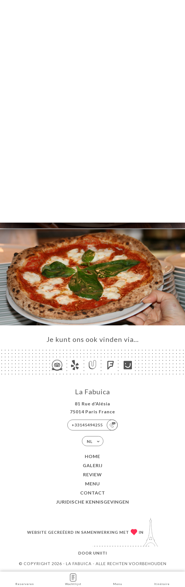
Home (92, 456)
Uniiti (100, 553)
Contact (92, 492)
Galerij (92, 465)
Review (92, 474)
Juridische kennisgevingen (92, 501)
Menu (92, 483)
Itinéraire (162, 579)
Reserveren (24, 579)
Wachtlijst (73, 579)
